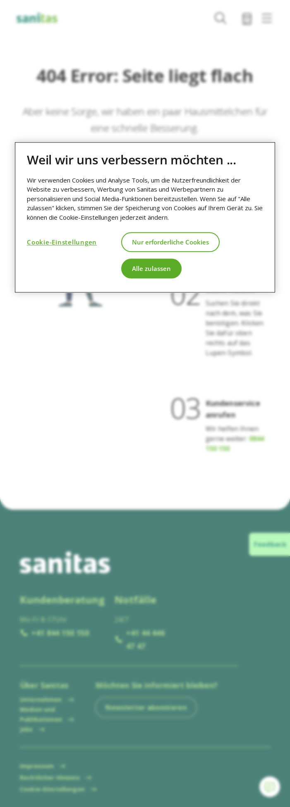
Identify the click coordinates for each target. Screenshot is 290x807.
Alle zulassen (151, 268)
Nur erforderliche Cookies (170, 242)
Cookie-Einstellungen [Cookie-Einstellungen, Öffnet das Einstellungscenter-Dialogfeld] (62, 242)
